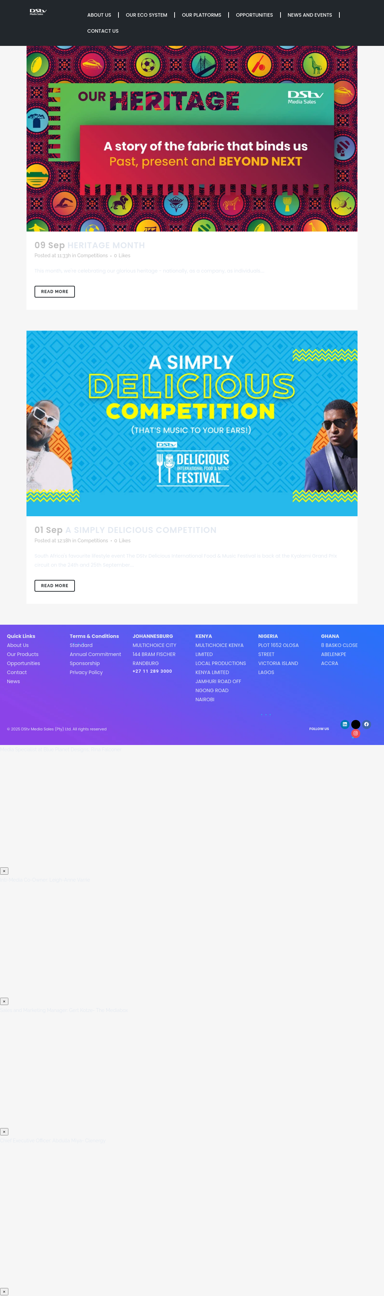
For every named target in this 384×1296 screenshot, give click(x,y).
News (13, 681)
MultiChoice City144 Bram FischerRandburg (154, 654)
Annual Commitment (95, 654)
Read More (54, 291)
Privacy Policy (86, 672)
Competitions (92, 255)
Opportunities (254, 14)
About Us (99, 14)
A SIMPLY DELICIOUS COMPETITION (141, 530)
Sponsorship (85, 663)
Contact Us (102, 30)
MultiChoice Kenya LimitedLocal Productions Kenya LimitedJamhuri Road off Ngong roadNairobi (220, 672)
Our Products (23, 654)
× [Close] (4, 871)
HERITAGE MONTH (106, 245)
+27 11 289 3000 (152, 671)
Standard (81, 645)
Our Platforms (201, 14)
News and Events (310, 14)
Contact (17, 672)
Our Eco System (146, 14)
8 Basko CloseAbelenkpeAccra (339, 654)
